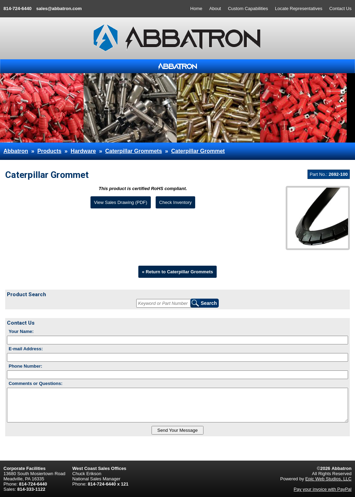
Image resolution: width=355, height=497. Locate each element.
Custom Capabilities (248, 8)
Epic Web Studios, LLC (328, 478)
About (215, 8)
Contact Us (340, 8)
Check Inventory (175, 202)
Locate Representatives (298, 8)
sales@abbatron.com (59, 8)
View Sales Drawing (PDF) (120, 202)
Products (49, 151)
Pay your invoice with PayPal (323, 489)
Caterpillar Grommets (133, 151)
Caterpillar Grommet (198, 151)
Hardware (83, 151)
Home (196, 8)
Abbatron (15, 151)
